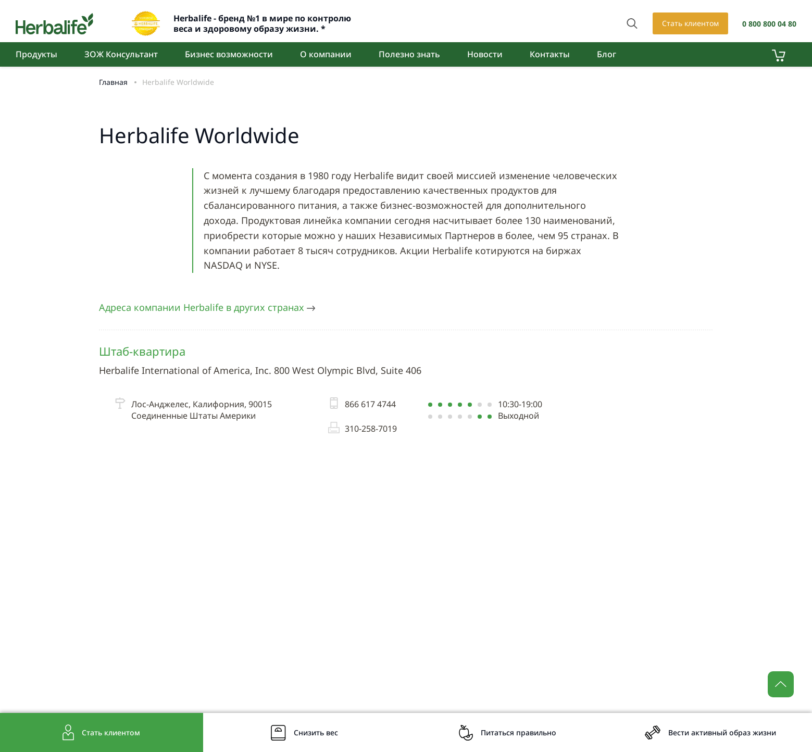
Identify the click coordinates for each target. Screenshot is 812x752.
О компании (326, 54)
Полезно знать (409, 54)
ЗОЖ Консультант (121, 54)
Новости (485, 54)
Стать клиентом (690, 23)
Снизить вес (316, 732)
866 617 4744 (362, 404)
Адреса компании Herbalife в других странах (207, 307)
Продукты (36, 54)
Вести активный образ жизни (722, 732)
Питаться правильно (518, 732)
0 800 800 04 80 (769, 24)
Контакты (550, 54)
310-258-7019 (362, 428)
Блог (606, 54)
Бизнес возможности (229, 54)
